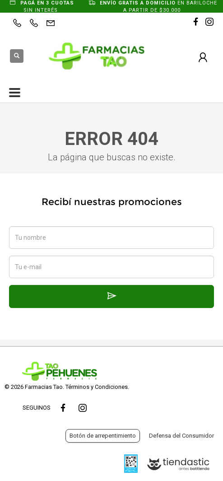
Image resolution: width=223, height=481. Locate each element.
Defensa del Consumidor (181, 435)
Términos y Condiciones (96, 386)
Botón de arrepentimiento (103, 435)
